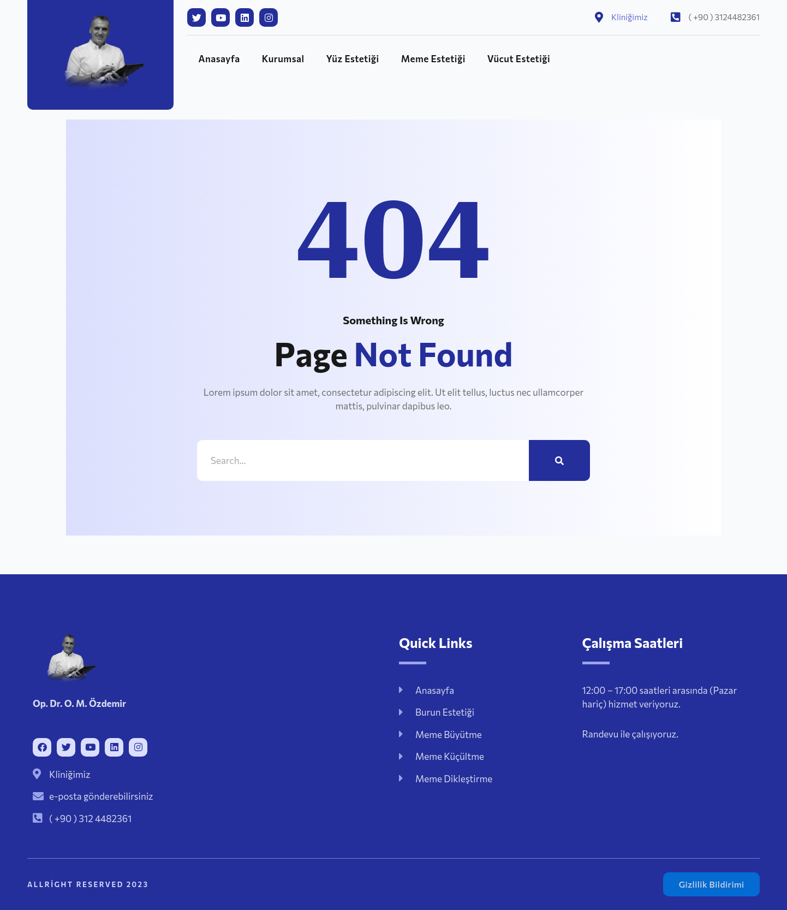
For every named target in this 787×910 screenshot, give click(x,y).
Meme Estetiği (433, 58)
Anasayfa (219, 58)
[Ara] (560, 460)
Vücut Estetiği (518, 58)
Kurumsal (283, 58)
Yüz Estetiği (352, 58)
